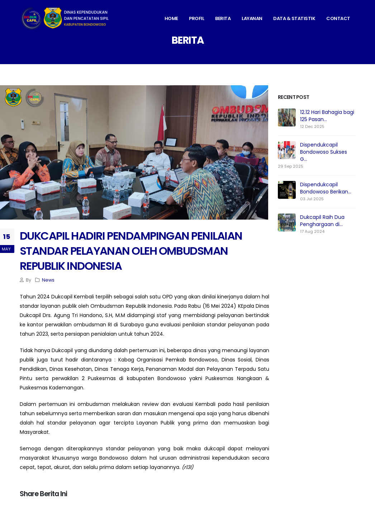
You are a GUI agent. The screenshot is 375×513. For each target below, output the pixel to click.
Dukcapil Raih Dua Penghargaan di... (322, 221)
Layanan (252, 18)
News (48, 280)
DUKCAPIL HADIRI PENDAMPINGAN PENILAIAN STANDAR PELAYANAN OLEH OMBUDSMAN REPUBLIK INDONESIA (131, 251)
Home (171, 18)
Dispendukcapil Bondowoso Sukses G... (323, 152)
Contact (338, 18)
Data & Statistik (294, 18)
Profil (196, 18)
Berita (223, 18)
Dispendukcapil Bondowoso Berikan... (325, 188)
